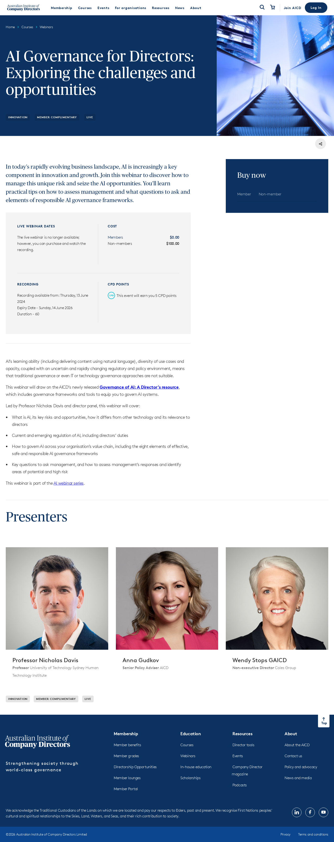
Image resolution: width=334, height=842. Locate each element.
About (291, 733)
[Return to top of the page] (323, 721)
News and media (298, 778)
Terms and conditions (313, 834)
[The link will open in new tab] (297, 812)
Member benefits (127, 745)
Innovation (17, 117)
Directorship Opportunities (135, 767)
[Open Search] (262, 7)
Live (89, 117)
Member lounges (127, 778)
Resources (242, 733)
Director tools (243, 745)
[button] (316, 7)
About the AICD (297, 745)
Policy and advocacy (301, 767)
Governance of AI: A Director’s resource (139, 387)
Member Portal (126, 789)
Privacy (285, 834)
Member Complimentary (57, 117)
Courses (186, 745)
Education (190, 733)
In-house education (195, 767)
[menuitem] (61, 7)
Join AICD (292, 8)
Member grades (126, 756)
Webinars (187, 756)
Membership (126, 733)
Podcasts (239, 785)
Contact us (293, 756)
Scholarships (190, 778)
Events (237, 756)
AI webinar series (69, 483)
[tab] (244, 194)
